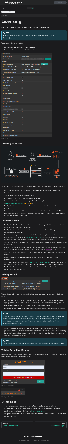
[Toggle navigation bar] (2, 2)
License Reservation (38, 411)
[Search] (60, 2)
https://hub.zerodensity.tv (14, 203)
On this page (7, 16)
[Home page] (3, 8)
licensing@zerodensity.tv (11, 38)
